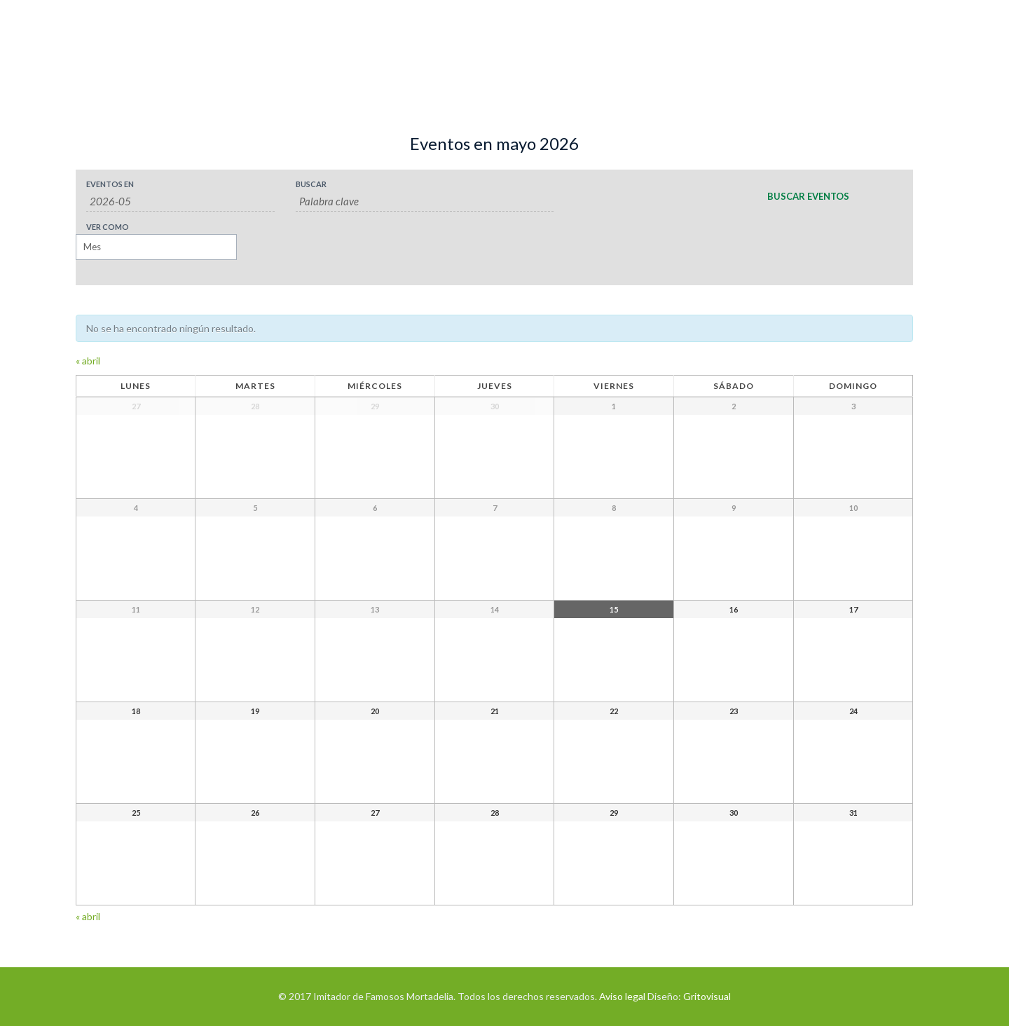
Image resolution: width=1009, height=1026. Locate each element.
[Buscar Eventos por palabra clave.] (425, 201)
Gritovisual (707, 996)
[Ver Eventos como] (156, 247)
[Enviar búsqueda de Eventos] (808, 196)
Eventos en (110, 184)
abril (88, 361)
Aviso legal (622, 996)
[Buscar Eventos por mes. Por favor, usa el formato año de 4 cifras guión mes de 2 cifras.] (180, 201)
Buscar (311, 184)
